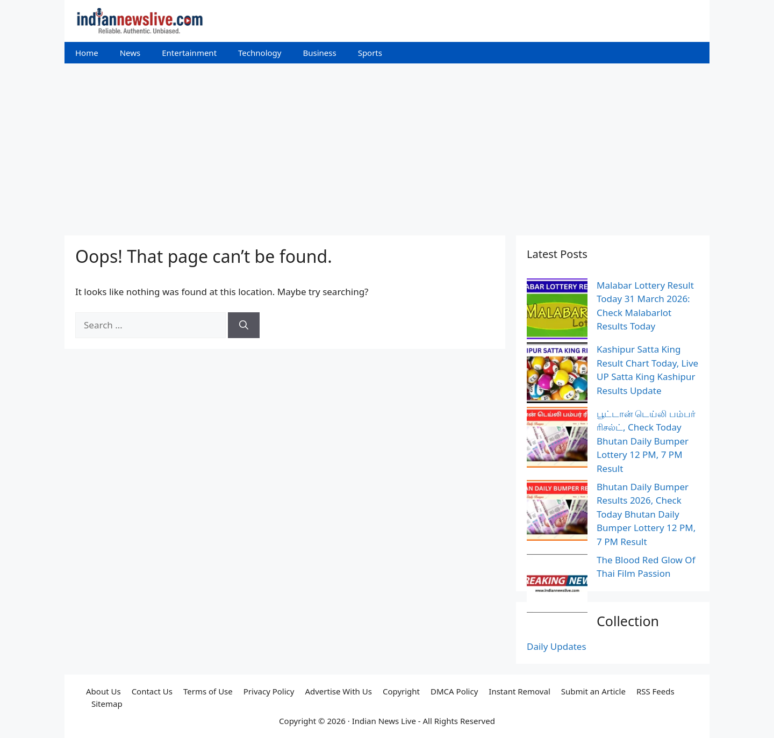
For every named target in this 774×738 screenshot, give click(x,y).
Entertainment (189, 52)
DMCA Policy (454, 691)
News (130, 52)
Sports (370, 52)
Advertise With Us (338, 691)
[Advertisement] (387, 144)
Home (86, 52)
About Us (103, 691)
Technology (259, 52)
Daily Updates (556, 646)
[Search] (244, 325)
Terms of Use (208, 691)
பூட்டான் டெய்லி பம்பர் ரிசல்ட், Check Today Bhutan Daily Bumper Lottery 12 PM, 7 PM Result (646, 441)
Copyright (401, 691)
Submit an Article (593, 691)
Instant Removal (519, 691)
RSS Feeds (655, 691)
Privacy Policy (269, 691)
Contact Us (152, 691)
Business (319, 52)
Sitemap (107, 703)
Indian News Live (384, 720)
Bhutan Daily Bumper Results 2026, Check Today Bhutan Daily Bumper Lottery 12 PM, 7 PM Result (646, 514)
